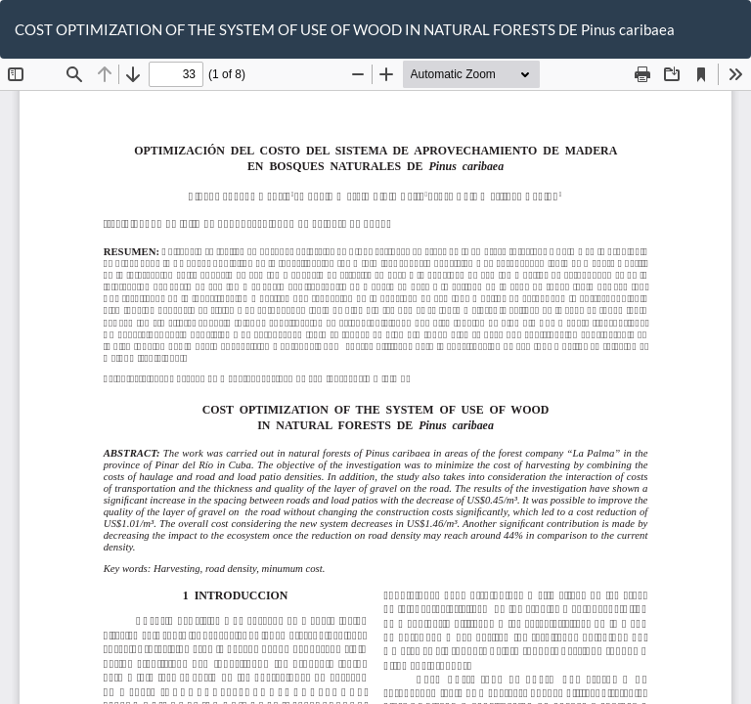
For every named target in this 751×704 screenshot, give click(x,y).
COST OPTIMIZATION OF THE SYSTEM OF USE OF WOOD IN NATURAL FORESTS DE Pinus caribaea (345, 29)
